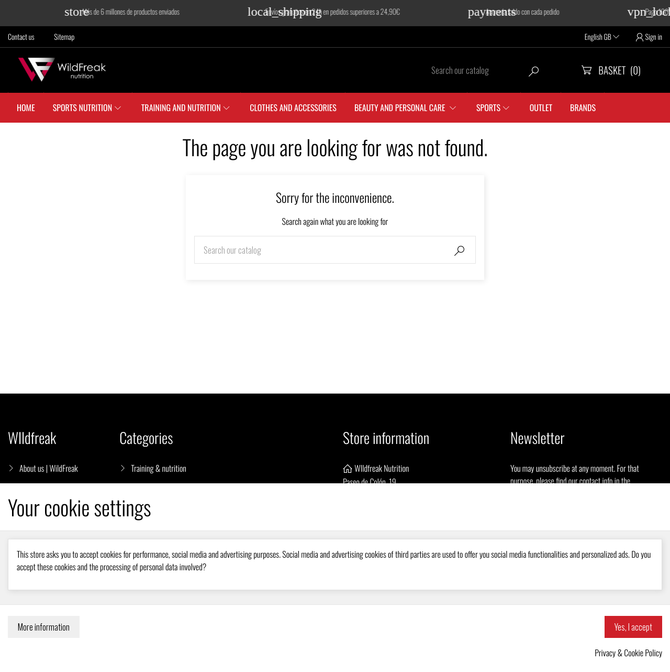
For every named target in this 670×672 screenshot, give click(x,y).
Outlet (541, 107)
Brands (583, 107)
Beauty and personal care (400, 107)
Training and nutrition (181, 107)
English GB (602, 36)
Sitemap (64, 36)
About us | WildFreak (48, 468)
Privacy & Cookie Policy (628, 652)
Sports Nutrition (82, 107)
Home (26, 107)
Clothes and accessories (293, 107)
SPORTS (488, 107)
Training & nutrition (158, 468)
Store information (386, 438)
